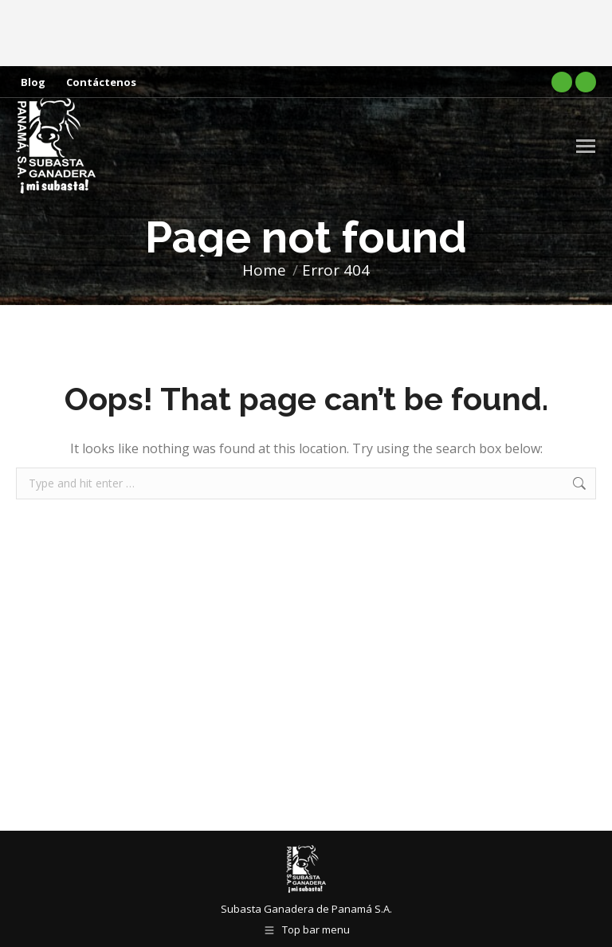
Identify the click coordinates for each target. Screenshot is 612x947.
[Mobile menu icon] (585, 146)
